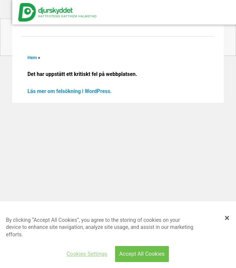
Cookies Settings (86, 254)
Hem (32, 57)
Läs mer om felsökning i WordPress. (69, 91)
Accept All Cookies (142, 254)
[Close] (227, 217)
